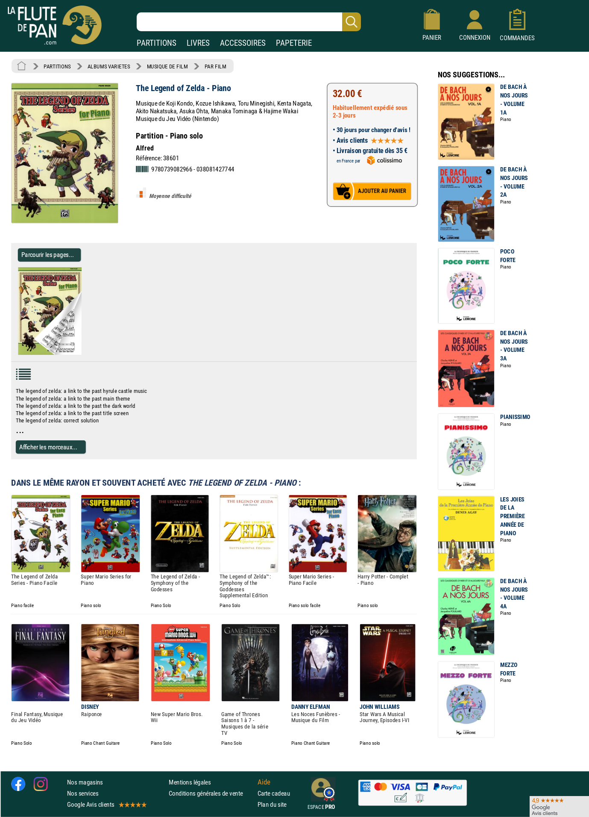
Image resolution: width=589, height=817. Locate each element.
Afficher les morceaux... (48, 447)
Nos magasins (85, 782)
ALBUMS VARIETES (109, 66)
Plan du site (272, 804)
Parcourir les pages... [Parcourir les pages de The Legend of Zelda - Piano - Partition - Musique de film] (47, 254)
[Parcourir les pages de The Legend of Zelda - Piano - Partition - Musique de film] (84, 353)
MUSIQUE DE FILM (167, 66)
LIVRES (198, 43)
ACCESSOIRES (243, 43)
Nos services (82, 793)
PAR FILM (215, 66)
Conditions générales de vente (211, 793)
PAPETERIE (294, 43)
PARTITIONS (156, 43)
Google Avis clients (106, 804)
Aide (264, 782)
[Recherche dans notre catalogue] (249, 21)
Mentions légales (190, 782)
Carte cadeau (274, 793)
